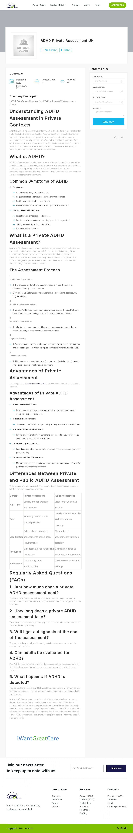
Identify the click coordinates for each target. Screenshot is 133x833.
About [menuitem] (87, 5)
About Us (56, 796)
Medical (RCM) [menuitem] (58, 5)
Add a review (49, 50)
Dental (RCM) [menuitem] (39, 5)
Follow (65, 50)
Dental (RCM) (86, 796)
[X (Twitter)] (121, 828)
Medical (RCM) (87, 799)
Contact (55, 806)
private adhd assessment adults (34, 383)
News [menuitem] (97, 5)
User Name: (98, 76)
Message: (97, 108)
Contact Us (117, 5)
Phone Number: (99, 97)
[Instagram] (125, 828)
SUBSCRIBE (116, 768)
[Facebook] (118, 828)
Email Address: (99, 87)
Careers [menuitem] (75, 5)
